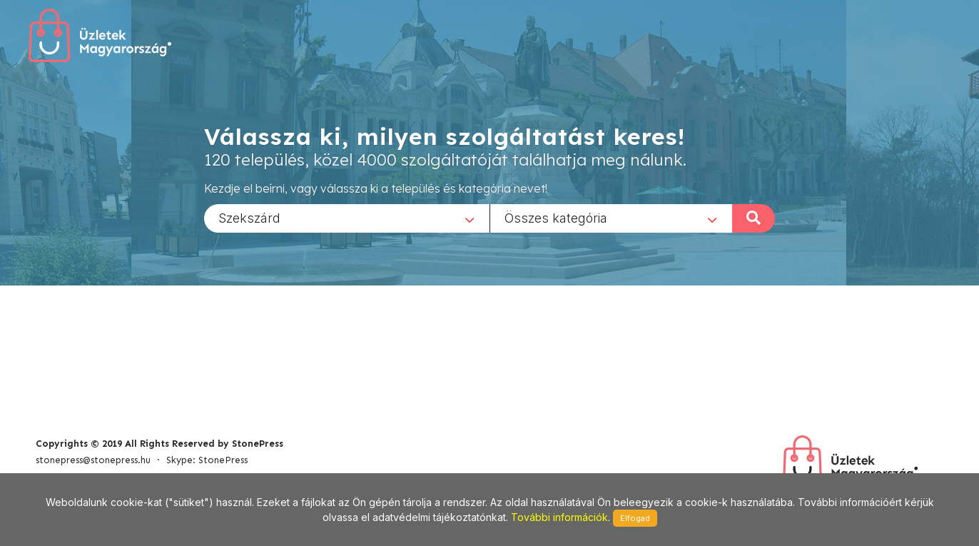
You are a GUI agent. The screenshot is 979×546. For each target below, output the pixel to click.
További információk (559, 517)
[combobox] (347, 217)
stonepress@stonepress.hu (93, 460)
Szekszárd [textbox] (249, 217)
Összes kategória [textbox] (555, 217)
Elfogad (635, 518)
